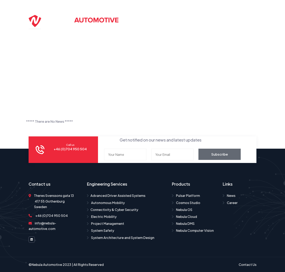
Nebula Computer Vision (193, 230)
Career (245, 14)
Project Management (105, 223)
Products (198, 14)
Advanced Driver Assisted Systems (116, 195)
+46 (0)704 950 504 (48, 215)
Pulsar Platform (186, 195)
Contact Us (193, 30)
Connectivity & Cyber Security (112, 209)
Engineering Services (164, 14)
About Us (222, 14)
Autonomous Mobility (106, 203)
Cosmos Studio (186, 203)
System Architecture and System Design (120, 237)
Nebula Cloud (184, 216)
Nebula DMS (183, 223)
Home (136, 14)
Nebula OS (182, 209)
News (229, 195)
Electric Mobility (102, 216)
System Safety (100, 230)
